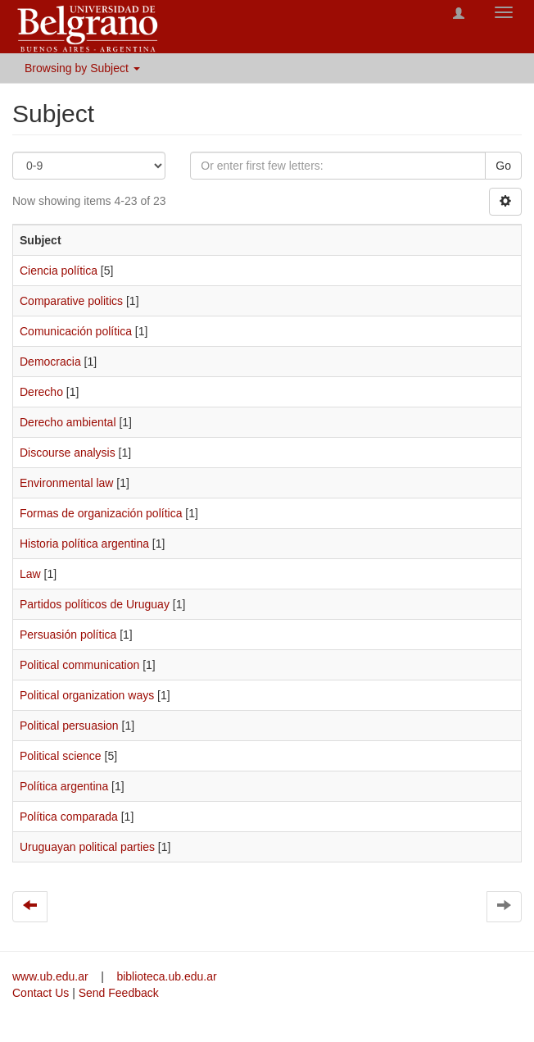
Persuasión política (68, 634)
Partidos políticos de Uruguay (95, 604)
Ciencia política (58, 270)
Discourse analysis (67, 452)
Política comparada (69, 816)
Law (30, 573)
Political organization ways (87, 695)
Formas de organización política (101, 513)
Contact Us (40, 992)
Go (503, 165)
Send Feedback (119, 992)
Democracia (50, 361)
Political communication (79, 664)
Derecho (41, 391)
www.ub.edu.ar (52, 976)
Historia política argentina (84, 543)
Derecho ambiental (68, 422)
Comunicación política (76, 331)
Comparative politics (71, 300)
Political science (61, 755)
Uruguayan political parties (87, 846)
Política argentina (64, 786)
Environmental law (66, 482)
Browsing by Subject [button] (82, 68)
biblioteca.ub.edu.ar (166, 976)
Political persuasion (69, 725)
